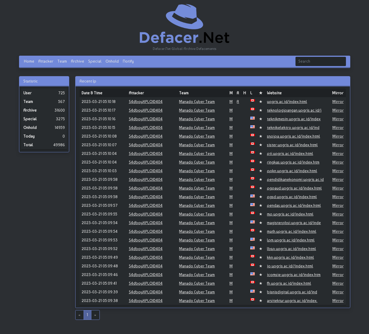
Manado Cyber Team (197, 101)
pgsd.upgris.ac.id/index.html (292, 196)
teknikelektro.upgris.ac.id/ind (293, 127)
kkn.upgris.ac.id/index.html (290, 257)
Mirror (338, 101)
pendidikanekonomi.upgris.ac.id (295, 179)
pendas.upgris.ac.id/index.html (294, 205)
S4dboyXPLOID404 (146, 101)
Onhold (112, 61)
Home (29, 61)
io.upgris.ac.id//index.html (290, 266)
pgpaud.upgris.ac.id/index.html (294, 188)
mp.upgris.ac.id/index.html (290, 214)
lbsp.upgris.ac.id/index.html (291, 248)
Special (94, 61)
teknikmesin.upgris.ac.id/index (294, 119)
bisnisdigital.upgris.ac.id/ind (292, 292)
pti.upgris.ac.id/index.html (290, 153)
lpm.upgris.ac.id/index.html (291, 240)
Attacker (45, 61)
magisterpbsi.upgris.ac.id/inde (294, 222)
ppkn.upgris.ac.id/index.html (292, 170)
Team (62, 61)
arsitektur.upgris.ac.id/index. (292, 300)
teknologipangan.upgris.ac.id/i (294, 110)
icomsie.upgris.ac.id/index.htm (294, 274)
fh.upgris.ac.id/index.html (289, 283)
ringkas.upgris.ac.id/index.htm (293, 162)
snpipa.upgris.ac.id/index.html (293, 136)
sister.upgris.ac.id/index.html (292, 144)
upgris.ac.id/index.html (287, 101)
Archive (77, 61)
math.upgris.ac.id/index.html (291, 231)
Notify (128, 61)
